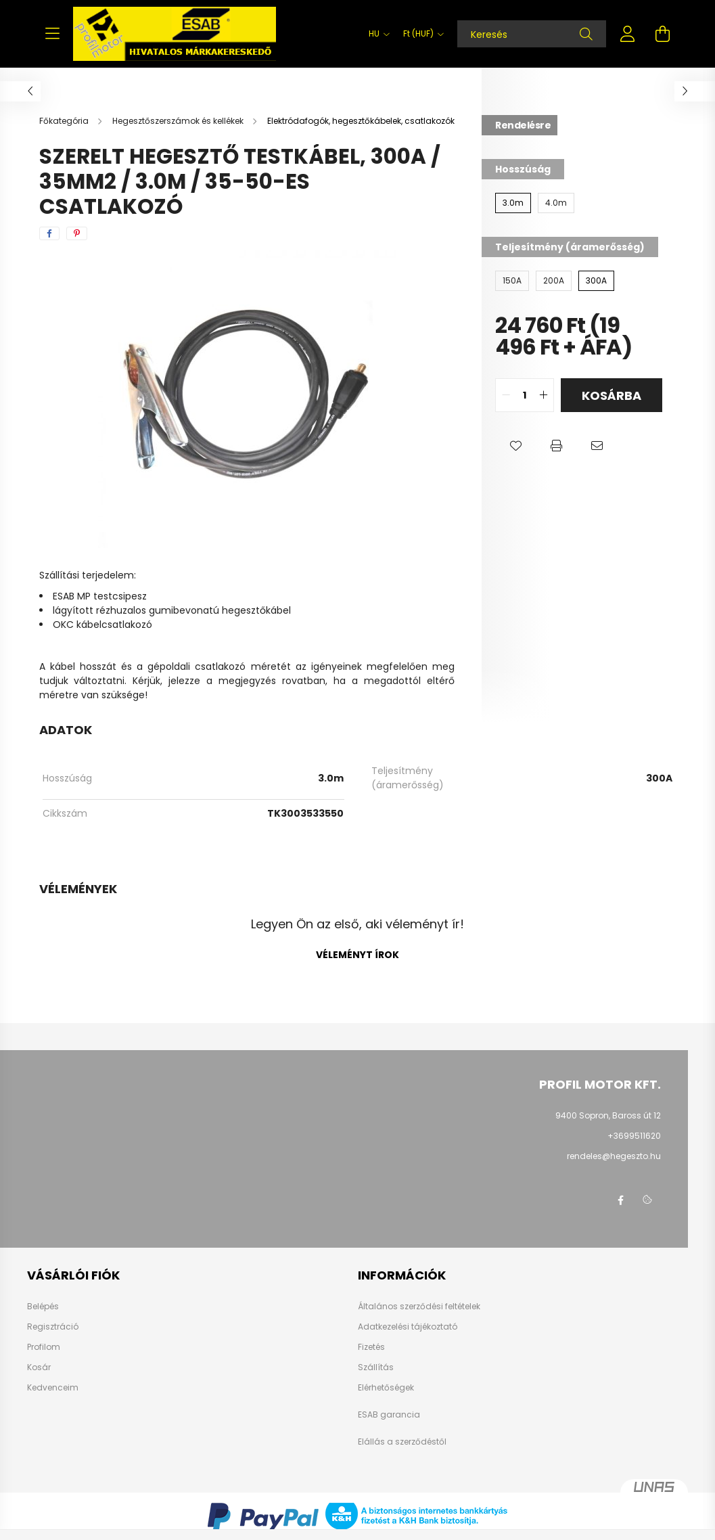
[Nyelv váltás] (376, 33)
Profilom (43, 1347)
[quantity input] (524, 395)
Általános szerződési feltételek (419, 1306)
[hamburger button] (52, 33)
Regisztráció (52, 1327)
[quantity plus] (543, 395)
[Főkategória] (65, 121)
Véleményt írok (357, 954)
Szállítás (376, 1367)
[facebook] (49, 233)
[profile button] (627, 33)
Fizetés (371, 1347)
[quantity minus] (506, 395)
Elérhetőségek (386, 1387)
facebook (620, 1200)
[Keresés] (531, 33)
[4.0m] (556, 203)
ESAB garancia (389, 1415)
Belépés (43, 1306)
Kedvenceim (52, 1387)
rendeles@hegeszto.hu (614, 1156)
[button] (515, 445)
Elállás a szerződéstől (402, 1442)
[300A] (596, 281)
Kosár (39, 1367)
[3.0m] (513, 203)
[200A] (554, 281)
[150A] (512, 281)
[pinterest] (76, 233)
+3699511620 (634, 1135)
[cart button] (662, 33)
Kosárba (611, 395)
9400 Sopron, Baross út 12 (608, 1115)
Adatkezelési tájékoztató (407, 1327)
